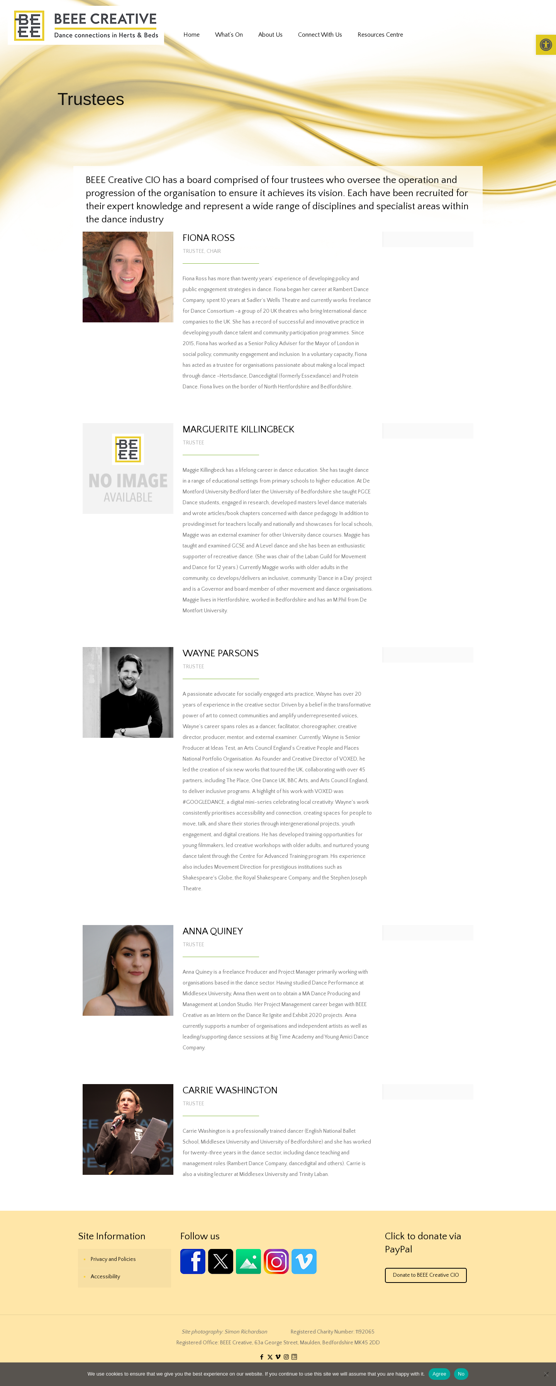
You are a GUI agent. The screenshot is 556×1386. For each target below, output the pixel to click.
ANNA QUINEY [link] (213, 931)
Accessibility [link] (105, 1277)
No (461, 1374)
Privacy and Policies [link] (113, 1259)
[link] (546, 45)
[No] (546, 1374)
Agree (439, 1374)
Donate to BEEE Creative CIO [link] (426, 1275)
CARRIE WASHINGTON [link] (230, 1090)
